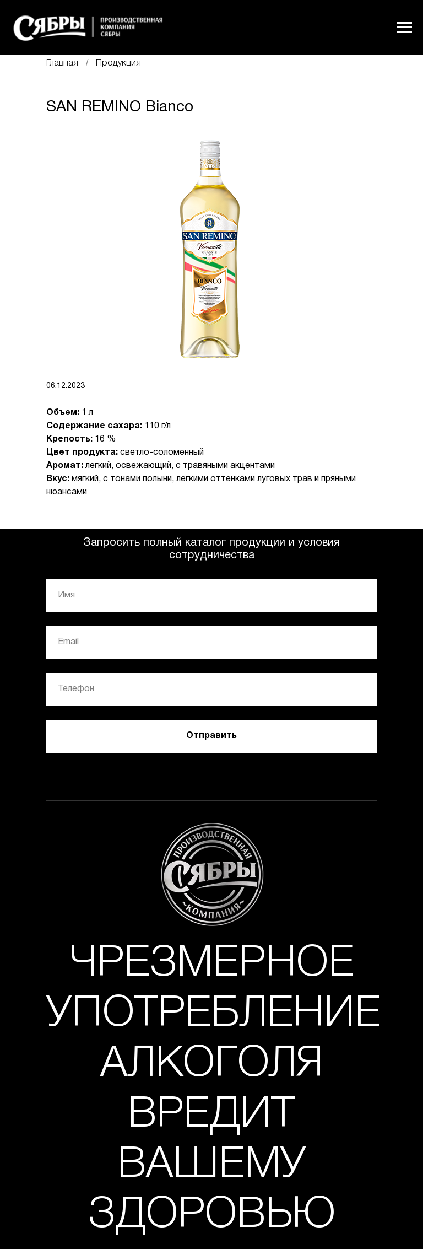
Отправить (211, 736)
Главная (62, 63)
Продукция (118, 63)
